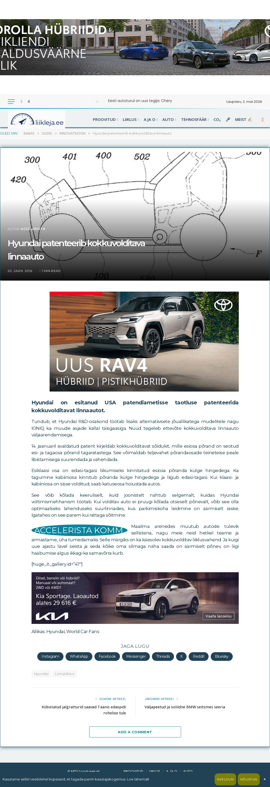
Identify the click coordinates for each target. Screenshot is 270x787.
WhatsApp (79, 656)
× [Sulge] (264, 779)
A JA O (149, 119)
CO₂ (217, 119)
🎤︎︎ (227, 119)
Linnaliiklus (64, 674)
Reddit (198, 656)
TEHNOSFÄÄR (194, 119)
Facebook (107, 656)
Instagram (50, 656)
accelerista (33, 229)
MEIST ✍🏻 (243, 119)
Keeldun (225, 779)
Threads (163, 656)
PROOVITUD (104, 119)
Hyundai (41, 674)
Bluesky (221, 656)
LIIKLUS (129, 119)
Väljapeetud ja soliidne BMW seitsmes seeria (187, 706)
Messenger (136, 656)
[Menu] (11, 102)
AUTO (168, 119)
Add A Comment (135, 732)
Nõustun (248, 779)
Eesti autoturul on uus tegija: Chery (140, 100)
